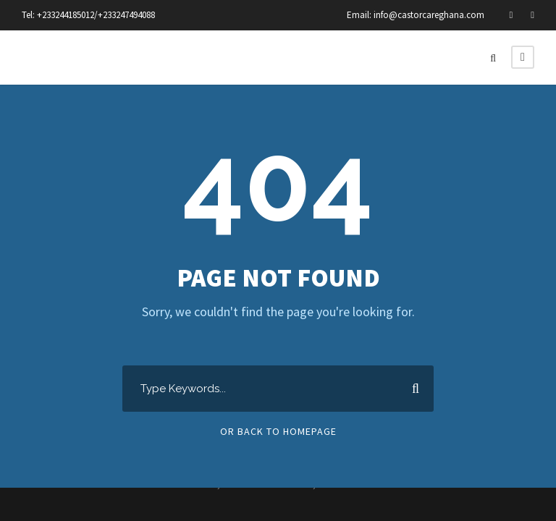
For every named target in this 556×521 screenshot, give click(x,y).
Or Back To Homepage (278, 431)
